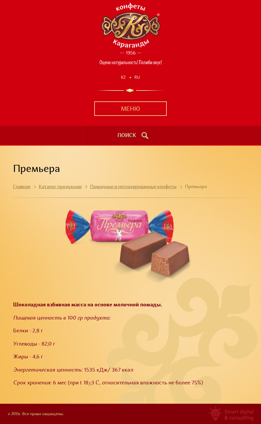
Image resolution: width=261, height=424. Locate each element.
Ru (137, 77)
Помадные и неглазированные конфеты (133, 186)
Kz (123, 77)
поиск (127, 136)
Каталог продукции (60, 186)
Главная (21, 186)
